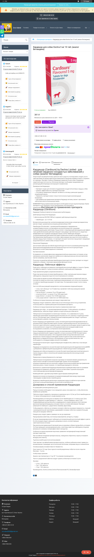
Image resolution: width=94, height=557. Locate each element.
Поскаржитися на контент (43, 555)
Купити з (49, 122)
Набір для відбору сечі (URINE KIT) (14, 73)
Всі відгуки (15, 182)
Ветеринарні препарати (44, 39)
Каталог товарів (8, 51)
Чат (86, 552)
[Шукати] (26, 40)
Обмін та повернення (73, 27)
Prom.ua (56, 553)
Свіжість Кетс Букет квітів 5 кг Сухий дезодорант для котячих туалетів (15, 116)
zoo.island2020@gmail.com (11, 216)
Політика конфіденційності (58, 555)
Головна (26, 27)
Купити (38, 122)
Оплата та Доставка (56, 27)
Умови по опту (64, 5)
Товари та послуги (39, 27)
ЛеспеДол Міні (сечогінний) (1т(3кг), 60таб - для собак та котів (16, 165)
